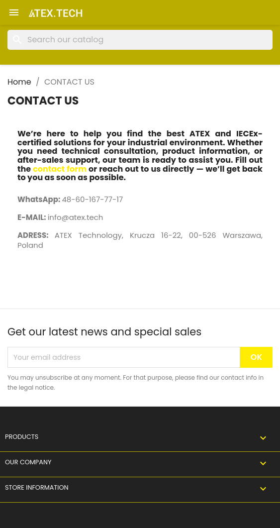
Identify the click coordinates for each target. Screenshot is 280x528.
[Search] (140, 40)
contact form (60, 169)
